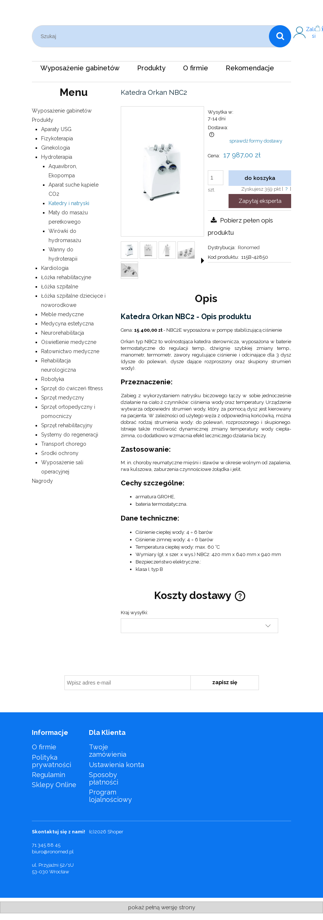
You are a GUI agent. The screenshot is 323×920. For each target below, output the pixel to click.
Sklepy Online (54, 785)
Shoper (115, 831)
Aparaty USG (56, 129)
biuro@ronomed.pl (53, 851)
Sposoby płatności (103, 778)
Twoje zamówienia (107, 750)
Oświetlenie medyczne (68, 342)
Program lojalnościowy (110, 795)
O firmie (44, 747)
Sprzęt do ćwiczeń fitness (72, 388)
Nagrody (42, 481)
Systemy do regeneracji (69, 435)
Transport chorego (63, 444)
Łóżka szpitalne (59, 287)
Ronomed (249, 247)
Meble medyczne (62, 314)
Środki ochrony (60, 453)
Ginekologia (55, 148)
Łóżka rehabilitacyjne (66, 277)
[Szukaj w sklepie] (152, 36)
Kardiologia (55, 268)
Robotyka (52, 379)
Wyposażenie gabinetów (61, 111)
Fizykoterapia (57, 138)
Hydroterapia (56, 157)
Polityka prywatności (51, 761)
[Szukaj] (280, 36)
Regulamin (48, 775)
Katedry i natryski (69, 203)
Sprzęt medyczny (62, 398)
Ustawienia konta (116, 765)
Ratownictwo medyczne (70, 351)
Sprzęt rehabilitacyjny (67, 425)
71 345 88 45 (46, 845)
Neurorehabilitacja (62, 333)
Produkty (42, 120)
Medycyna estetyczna (67, 324)
